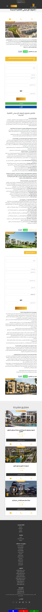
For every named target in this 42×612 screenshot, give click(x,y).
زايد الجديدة (20, 561)
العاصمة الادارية (20, 546)
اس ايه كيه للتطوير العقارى (20, 578)
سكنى (20, 537)
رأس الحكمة (20, 563)
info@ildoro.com (21, 2)
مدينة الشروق (20, 560)
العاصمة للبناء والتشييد (20, 576)
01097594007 (21, 1)
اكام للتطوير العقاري (20, 572)
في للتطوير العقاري (20, 583)
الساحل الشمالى (20, 552)
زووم (21, 107)
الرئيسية (20, 527)
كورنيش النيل (20, 564)
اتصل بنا (20, 530)
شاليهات (20, 540)
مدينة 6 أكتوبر (20, 555)
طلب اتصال (14, 6)
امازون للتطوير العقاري (20, 579)
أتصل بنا (20, 51)
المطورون (20, 531)
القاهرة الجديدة (20, 550)
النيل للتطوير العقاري (20, 584)
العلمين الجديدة (20, 547)
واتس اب (25, 51)
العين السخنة (20, 549)
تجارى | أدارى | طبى (20, 538)
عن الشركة (20, 528)
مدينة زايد (20, 553)
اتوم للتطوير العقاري (20, 575)
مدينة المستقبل (20, 557)
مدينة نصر (20, 558)
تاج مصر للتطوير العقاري (20, 573)
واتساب (21, 103)
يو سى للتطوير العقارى (20, 570)
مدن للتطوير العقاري (20, 581)
